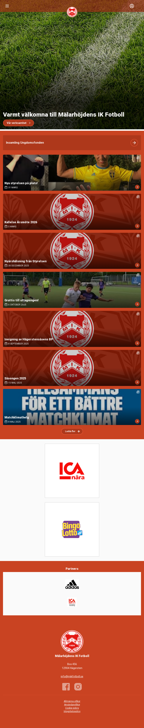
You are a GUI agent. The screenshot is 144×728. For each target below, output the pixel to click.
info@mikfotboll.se (72, 676)
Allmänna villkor (72, 701)
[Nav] (7, 6)
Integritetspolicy (72, 711)
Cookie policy (72, 708)
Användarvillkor (72, 704)
